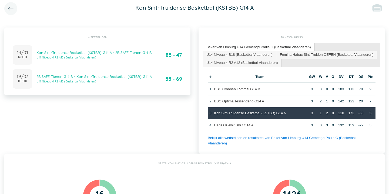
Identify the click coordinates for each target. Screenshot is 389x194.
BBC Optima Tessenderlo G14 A (239, 101)
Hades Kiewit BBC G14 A (233, 125)
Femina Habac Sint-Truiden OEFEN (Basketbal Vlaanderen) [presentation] (326, 55)
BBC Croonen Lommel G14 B (237, 89)
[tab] (259, 47)
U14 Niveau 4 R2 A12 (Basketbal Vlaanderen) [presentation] (242, 63)
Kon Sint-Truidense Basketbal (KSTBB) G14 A (250, 113)
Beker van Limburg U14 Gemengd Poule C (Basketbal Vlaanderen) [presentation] (258, 47)
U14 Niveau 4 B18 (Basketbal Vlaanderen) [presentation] (239, 55)
